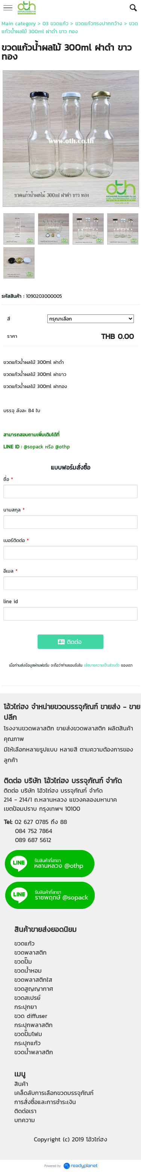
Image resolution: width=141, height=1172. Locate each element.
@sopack (33, 446)
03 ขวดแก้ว (55, 24)
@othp (62, 446)
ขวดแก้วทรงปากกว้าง (98, 24)
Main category (19, 24)
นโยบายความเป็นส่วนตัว (102, 665)
